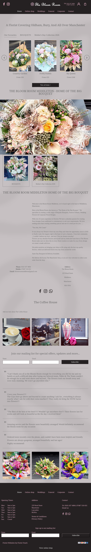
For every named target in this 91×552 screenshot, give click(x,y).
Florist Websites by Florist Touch (15, 543)
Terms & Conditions (39, 516)
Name (4, 358)
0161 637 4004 (71, 3)
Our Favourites (10, 35)
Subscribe (75, 362)
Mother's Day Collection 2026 (46, 35)
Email (34, 358)
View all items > (45, 85)
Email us (65, 508)
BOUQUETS (25, 35)
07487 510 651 (71, 5)
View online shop (46, 548)
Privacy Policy (37, 519)
